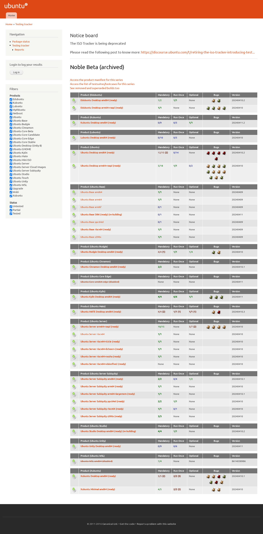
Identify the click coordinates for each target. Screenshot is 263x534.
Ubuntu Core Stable (22, 142)
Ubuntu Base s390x (91, 237)
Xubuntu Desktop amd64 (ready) (98, 476)
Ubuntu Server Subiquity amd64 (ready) (102, 379)
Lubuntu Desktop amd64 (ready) (98, 137)
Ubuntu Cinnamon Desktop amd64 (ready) (103, 267)
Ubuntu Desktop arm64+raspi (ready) (100, 165)
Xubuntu (16, 195)
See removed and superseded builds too (94, 88)
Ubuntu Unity (19, 181)
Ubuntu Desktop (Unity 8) (26, 145)
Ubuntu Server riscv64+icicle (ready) (100, 341)
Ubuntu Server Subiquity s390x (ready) (101, 416)
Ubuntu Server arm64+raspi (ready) (100, 326)
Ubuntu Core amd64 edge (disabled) (100, 281)
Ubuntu (15, 117)
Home (11, 15)
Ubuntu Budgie (20, 124)
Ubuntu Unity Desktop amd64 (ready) (101, 446)
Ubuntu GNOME (20, 149)
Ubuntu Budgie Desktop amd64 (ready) (102, 252)
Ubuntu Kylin (18, 152)
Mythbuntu (17, 109)
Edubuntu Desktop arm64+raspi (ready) (102, 107)
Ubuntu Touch (19, 177)
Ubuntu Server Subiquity (25, 170)
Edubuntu (17, 99)
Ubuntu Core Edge (22, 138)
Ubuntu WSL (18, 185)
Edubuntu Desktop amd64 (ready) (99, 100)
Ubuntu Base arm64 (91, 199)
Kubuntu (16, 102)
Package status (21, 41)
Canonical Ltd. (110, 524)
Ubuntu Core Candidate (25, 134)
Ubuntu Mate (19, 156)
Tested (15, 213)
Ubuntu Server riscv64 (93, 334)
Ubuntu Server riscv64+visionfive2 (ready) (103, 364)
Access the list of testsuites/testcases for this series (102, 84)
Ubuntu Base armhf (91, 207)
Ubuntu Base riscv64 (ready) (96, 229)
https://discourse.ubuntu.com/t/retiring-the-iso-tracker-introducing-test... (198, 52)
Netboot (16, 113)
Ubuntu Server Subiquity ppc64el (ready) (102, 401)
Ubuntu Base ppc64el (92, 222)
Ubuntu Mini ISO (20, 160)
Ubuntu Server (19, 163)
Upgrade (16, 188)
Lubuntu (16, 106)
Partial (15, 209)
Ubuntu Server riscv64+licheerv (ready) (102, 349)
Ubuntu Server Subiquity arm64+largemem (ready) (108, 394)
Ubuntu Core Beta (21, 131)
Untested (16, 206)
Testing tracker (23, 24)
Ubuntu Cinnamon (21, 127)
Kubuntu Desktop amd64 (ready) (98, 122)
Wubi (14, 192)
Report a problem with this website (156, 524)
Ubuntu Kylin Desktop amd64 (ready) (100, 296)
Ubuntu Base (18, 120)
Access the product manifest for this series (96, 79)
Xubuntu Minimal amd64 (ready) (98, 489)
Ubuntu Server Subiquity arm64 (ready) (102, 386)
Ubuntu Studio (19, 174)
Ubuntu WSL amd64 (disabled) (97, 461)
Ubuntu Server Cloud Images (28, 167)
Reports (19, 49)
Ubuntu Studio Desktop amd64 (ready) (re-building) (108, 431)
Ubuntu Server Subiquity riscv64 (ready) (102, 409)
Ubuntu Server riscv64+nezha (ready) (101, 356)
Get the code (127, 524)
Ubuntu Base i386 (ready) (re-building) (101, 214)
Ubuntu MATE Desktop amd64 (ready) (101, 311)
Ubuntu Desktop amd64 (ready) (97, 152)
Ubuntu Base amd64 (91, 192)
